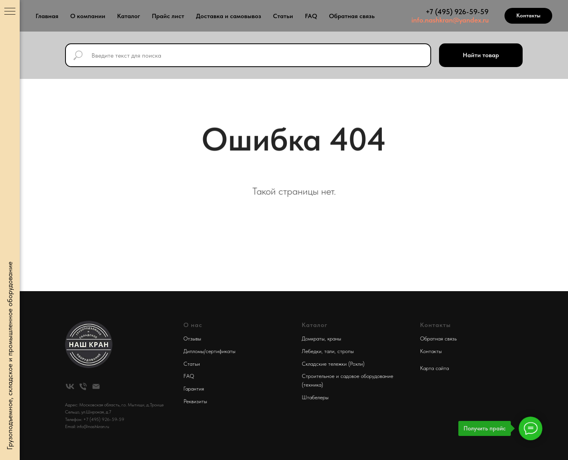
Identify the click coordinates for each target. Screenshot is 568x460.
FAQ (311, 16)
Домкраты (313, 338)
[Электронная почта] (96, 386)
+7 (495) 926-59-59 (457, 11)
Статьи (283, 16)
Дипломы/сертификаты (209, 351)
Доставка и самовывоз (228, 16)
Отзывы (192, 338)
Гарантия (193, 388)
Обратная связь (352, 16)
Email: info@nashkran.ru (87, 426)
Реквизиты (195, 401)
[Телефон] (83, 386)
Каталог (128, 16)
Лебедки (311, 351)
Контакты (431, 351)
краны (334, 338)
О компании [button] (87, 16)
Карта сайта (434, 368)
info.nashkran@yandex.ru (450, 20)
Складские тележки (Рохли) (333, 364)
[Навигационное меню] (9, 12)
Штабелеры (315, 397)
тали (329, 351)
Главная (47, 16)
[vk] (70, 386)
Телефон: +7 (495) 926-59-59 (94, 419)
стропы (345, 351)
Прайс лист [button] (168, 16)
